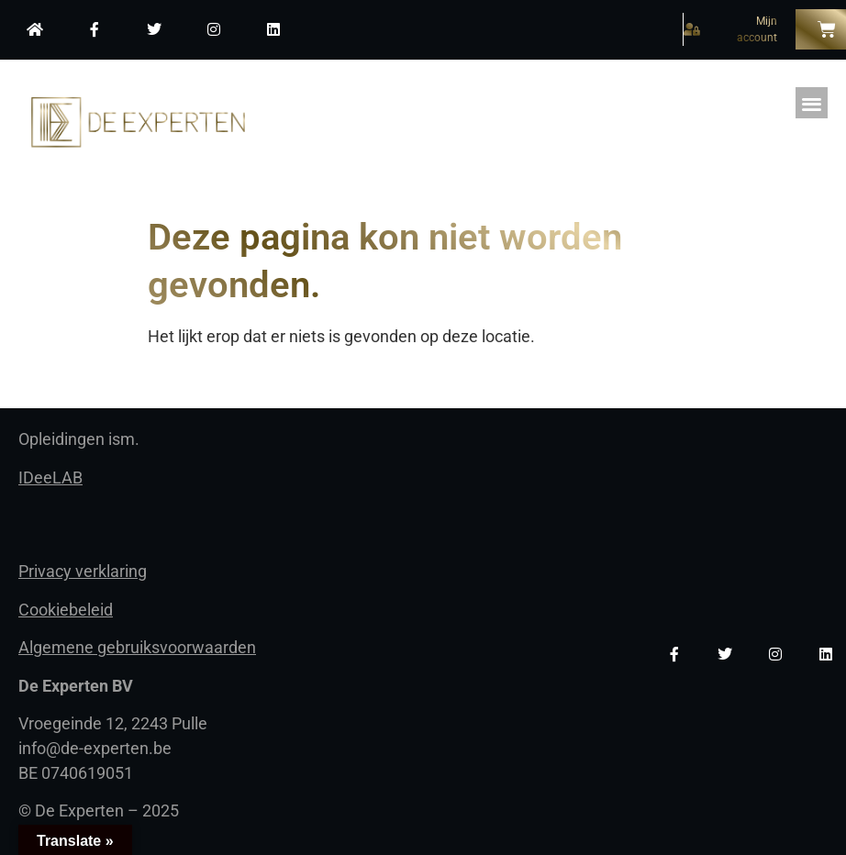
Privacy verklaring (82, 571)
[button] (812, 103)
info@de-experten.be (95, 748)
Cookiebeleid (65, 609)
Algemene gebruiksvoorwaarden (137, 647)
